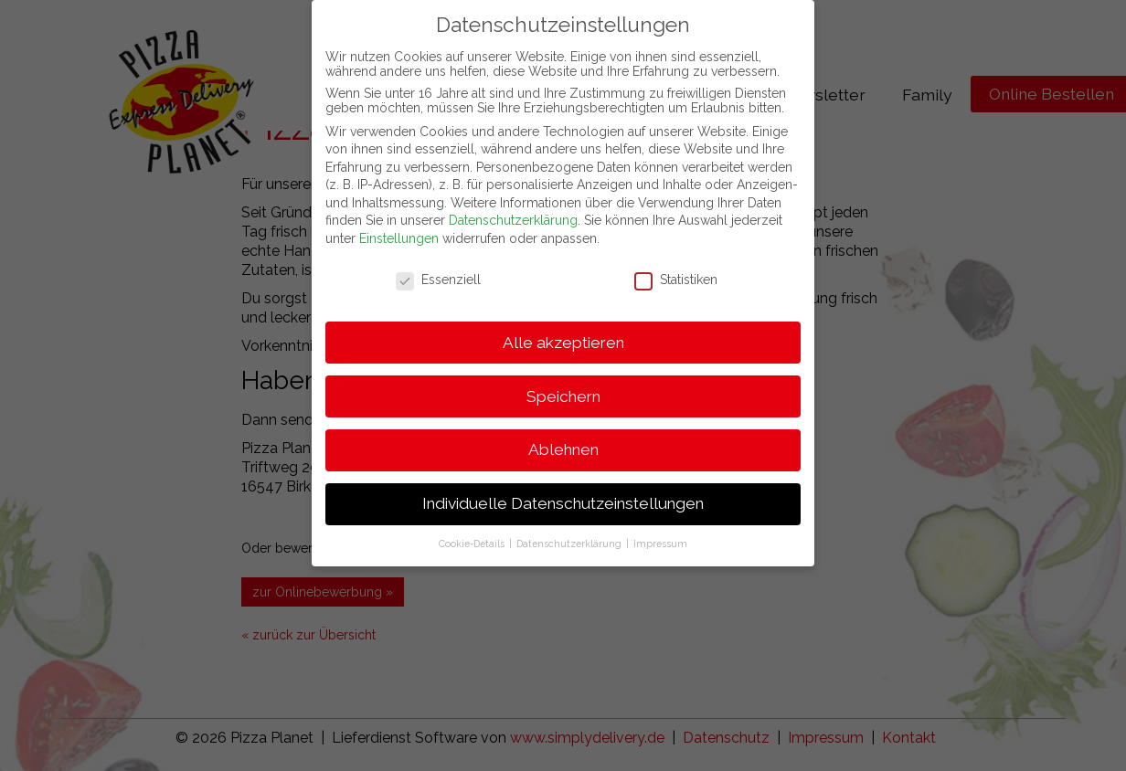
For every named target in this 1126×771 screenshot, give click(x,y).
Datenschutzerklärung (513, 209)
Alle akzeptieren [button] (563, 331)
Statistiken (675, 267)
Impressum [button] (660, 532)
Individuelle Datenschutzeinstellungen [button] (563, 492)
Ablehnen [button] (563, 438)
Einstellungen (399, 227)
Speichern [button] (563, 384)
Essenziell (438, 267)
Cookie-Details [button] (473, 532)
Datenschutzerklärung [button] (570, 532)
